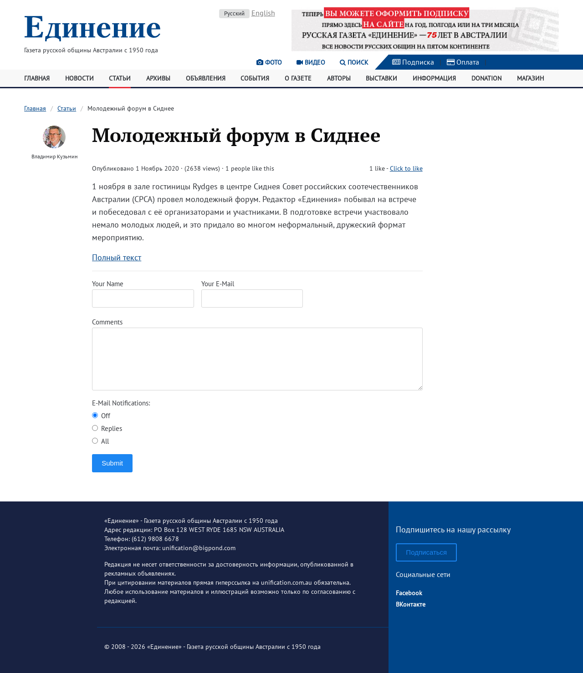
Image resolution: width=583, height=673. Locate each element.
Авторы (339, 78)
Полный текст (116, 257)
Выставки (381, 78)
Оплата (463, 61)
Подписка (413, 61)
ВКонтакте (410, 604)
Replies (107, 428)
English (263, 12)
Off (101, 415)
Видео (311, 62)
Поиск (354, 62)
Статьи (120, 78)
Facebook (409, 593)
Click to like (406, 168)
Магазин (530, 78)
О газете (298, 78)
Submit (112, 463)
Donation (486, 78)
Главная (37, 78)
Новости (79, 78)
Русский (234, 13)
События (254, 78)
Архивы (158, 78)
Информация (434, 78)
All (100, 441)
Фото (269, 62)
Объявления (205, 78)
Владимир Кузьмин (54, 156)
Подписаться (426, 552)
